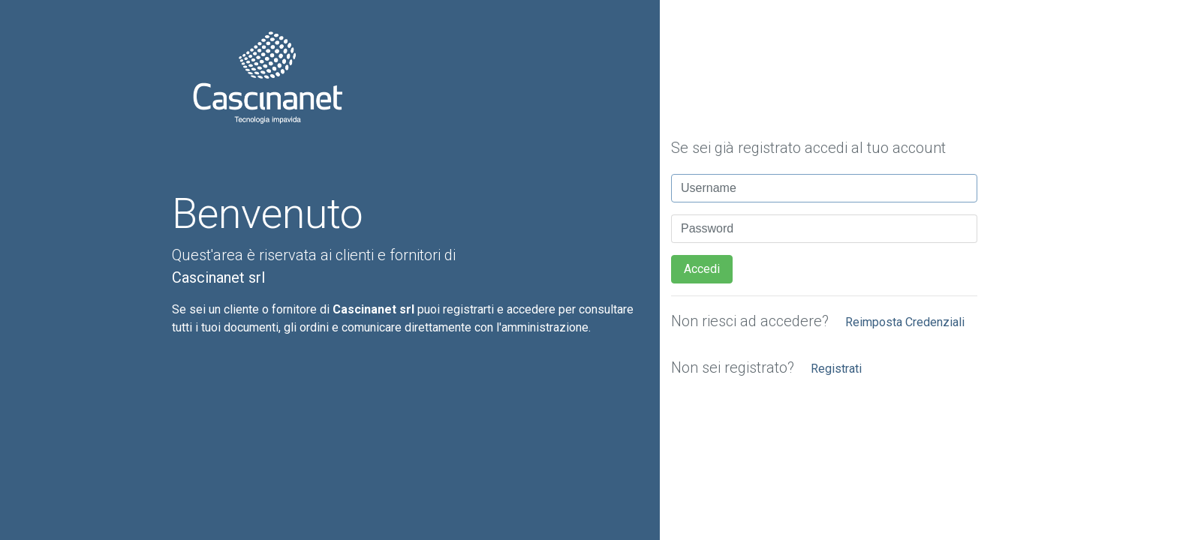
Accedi (702, 269)
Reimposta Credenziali (905, 322)
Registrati (836, 369)
